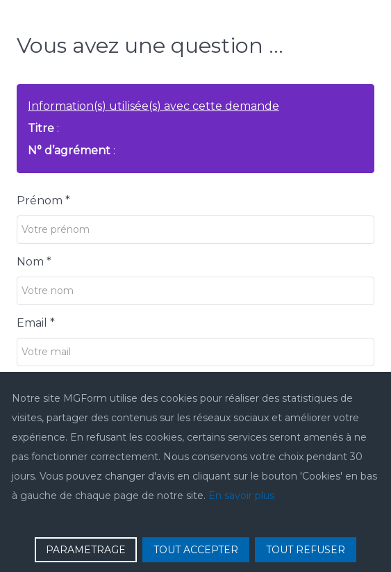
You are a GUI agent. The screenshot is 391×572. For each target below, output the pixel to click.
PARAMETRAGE (86, 550)
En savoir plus (241, 495)
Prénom (43, 200)
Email (36, 322)
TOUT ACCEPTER (195, 550)
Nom (34, 261)
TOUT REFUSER (305, 550)
